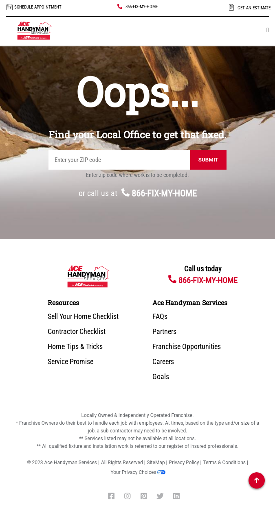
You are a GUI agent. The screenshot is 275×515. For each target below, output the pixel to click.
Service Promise (70, 362)
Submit (208, 160)
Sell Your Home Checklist (83, 316)
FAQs (159, 316)
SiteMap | (157, 462)
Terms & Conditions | (225, 462)
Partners (164, 331)
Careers (163, 362)
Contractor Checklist (77, 331)
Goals (160, 377)
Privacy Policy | (185, 462)
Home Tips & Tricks (75, 347)
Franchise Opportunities (186, 347)
